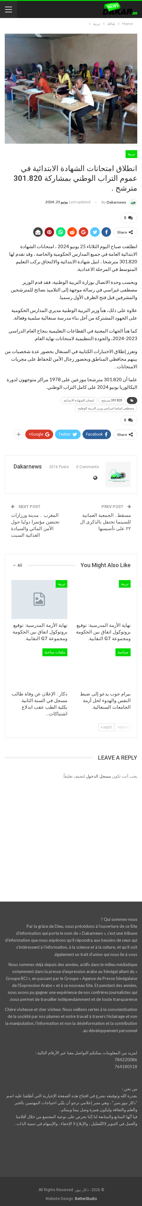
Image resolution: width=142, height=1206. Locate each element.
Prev (123, 725)
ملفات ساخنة (55, 649)
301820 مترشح (112, 399)
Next (106, 725)
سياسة (123, 649)
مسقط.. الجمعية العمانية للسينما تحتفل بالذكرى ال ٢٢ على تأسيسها (105, 519)
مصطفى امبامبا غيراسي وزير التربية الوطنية (106, 407)
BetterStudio (86, 1196)
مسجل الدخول (98, 773)
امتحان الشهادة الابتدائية (79, 399)
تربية (131, 154)
